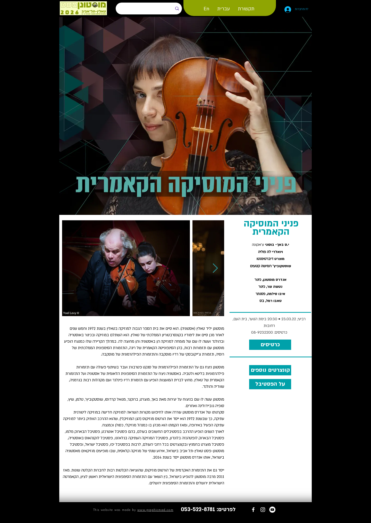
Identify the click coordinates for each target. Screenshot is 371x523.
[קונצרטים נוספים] (270, 370)
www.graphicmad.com (155, 510)
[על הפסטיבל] (270, 384)
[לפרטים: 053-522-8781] (208, 509)
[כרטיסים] (270, 345)
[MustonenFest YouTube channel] (272, 510)
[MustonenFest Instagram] (263, 510)
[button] (206, 8)
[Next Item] (215, 268)
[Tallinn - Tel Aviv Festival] (253, 510)
